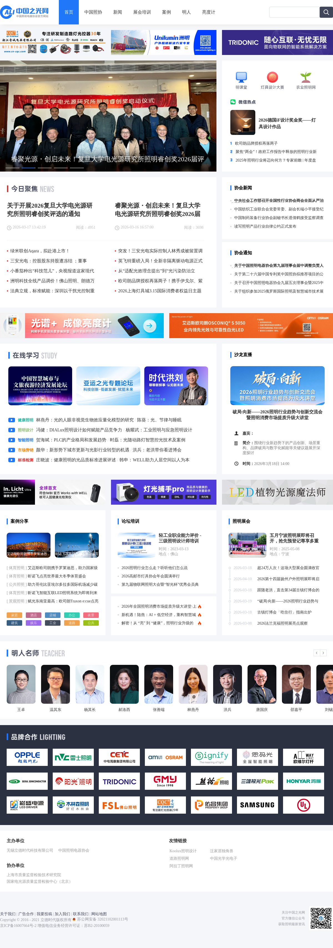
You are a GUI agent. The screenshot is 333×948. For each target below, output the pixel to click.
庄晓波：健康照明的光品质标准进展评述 (76, 459)
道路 (72, 623)
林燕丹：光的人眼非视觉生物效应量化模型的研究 (85, 420)
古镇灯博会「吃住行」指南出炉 (284, 612)
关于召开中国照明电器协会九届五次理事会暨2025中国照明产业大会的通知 (277, 283)
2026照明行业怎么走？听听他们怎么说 (155, 568)
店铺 (52, 615)
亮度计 (208, 12)
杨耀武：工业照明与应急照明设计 (159, 430)
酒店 (33, 615)
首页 (68, 12)
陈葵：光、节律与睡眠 (159, 420)
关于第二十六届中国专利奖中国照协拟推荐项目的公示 (277, 274)
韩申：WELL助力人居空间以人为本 (154, 459)
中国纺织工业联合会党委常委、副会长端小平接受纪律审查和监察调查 (277, 209)
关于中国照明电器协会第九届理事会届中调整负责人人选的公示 (277, 266)
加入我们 (62, 914)
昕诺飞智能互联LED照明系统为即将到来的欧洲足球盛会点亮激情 (52, 593)
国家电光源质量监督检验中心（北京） (42, 881)
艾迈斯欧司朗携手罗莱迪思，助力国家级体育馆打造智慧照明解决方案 (52, 568)
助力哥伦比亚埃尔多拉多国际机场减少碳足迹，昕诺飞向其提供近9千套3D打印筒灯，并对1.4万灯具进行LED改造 (52, 585)
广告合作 (26, 914)
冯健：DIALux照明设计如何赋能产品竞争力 (79, 430)
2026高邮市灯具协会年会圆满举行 (151, 576)
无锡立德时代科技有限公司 (32, 850)
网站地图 (99, 914)
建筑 (14, 623)
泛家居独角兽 (221, 851)
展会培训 (142, 12)
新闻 (117, 12)
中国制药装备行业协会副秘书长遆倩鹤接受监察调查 (277, 218)
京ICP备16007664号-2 (18, 926)
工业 (52, 623)
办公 (72, 615)
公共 (91, 623)
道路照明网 (179, 858)
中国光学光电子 (223, 858)
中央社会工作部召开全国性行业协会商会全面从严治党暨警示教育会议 (277, 201)
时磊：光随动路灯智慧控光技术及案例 (147, 439)
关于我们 (8, 914)
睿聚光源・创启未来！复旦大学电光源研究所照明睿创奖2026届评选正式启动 (157, 209)
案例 (166, 12)
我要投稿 (44, 914)
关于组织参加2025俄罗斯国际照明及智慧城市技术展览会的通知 (277, 291)
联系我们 (81, 914)
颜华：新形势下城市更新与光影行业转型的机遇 (82, 449)
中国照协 (93, 12)
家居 (14, 615)
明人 (186, 12)
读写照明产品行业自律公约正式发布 (263, 226)
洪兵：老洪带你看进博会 (157, 449)
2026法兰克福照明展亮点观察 (282, 623)
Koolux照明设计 (183, 851)
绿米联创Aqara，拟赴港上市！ (40, 251)
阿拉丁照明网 (181, 866)
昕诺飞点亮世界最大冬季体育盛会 (46, 576)
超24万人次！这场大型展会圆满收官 (288, 568)
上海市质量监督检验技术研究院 (36, 875)
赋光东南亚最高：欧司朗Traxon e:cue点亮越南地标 (53, 601)
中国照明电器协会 (75, 850)
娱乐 (33, 623)
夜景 (91, 615)
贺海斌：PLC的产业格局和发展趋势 (71, 439)
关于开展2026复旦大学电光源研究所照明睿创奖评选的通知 (49, 209)
